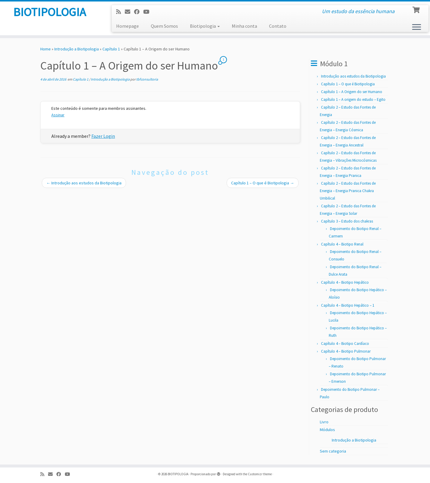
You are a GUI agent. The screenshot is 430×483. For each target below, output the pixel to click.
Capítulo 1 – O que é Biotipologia (262, 183)
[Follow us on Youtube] (148, 11)
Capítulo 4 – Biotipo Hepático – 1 (347, 305)
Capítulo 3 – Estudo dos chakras (347, 221)
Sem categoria (333, 451)
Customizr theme (260, 474)
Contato (277, 26)
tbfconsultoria (147, 79)
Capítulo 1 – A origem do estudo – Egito (353, 99)
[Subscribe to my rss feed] (120, 11)
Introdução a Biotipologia (76, 49)
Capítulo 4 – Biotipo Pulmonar (346, 351)
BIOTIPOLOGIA (49, 12)
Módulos (327, 429)
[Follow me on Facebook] (138, 11)
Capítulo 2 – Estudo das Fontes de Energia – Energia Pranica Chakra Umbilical (348, 191)
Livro (324, 422)
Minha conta (244, 26)
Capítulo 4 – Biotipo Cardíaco (345, 343)
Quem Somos (164, 26)
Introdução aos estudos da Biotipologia (84, 183)
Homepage (127, 26)
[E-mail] (129, 11)
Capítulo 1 (111, 49)
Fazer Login (103, 136)
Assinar (57, 115)
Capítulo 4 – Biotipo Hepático (345, 282)
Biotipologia (205, 26)
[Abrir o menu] (416, 27)
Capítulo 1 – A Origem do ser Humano (351, 91)
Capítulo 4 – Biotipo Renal (342, 244)
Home (45, 49)
